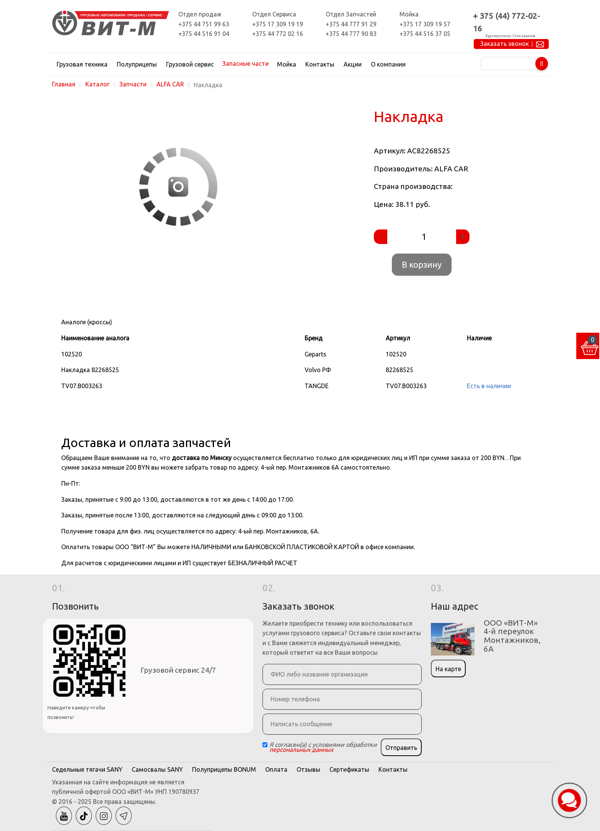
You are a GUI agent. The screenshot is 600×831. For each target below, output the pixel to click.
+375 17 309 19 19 (277, 24)
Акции (353, 64)
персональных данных (301, 749)
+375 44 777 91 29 (351, 24)
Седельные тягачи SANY (87, 769)
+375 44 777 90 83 (351, 33)
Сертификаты (349, 769)
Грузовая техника (82, 64)
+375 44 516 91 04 (203, 33)
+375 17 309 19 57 (424, 24)
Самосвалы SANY (157, 769)
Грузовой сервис (190, 64)
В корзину (422, 264)
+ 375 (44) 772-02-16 (506, 22)
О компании (388, 64)
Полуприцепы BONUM (224, 769)
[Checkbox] (264, 744)
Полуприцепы (137, 64)
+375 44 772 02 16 (277, 33)
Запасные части (245, 63)
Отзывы (308, 769)
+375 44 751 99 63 (203, 24)
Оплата (276, 769)
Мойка (286, 64)
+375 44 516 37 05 (424, 33)
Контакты (319, 64)
